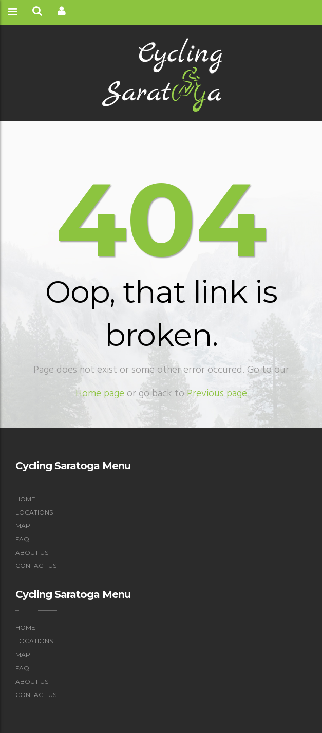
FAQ (22, 539)
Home (25, 499)
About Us (31, 552)
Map (22, 525)
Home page (99, 394)
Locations (34, 512)
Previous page (217, 394)
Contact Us (35, 566)
